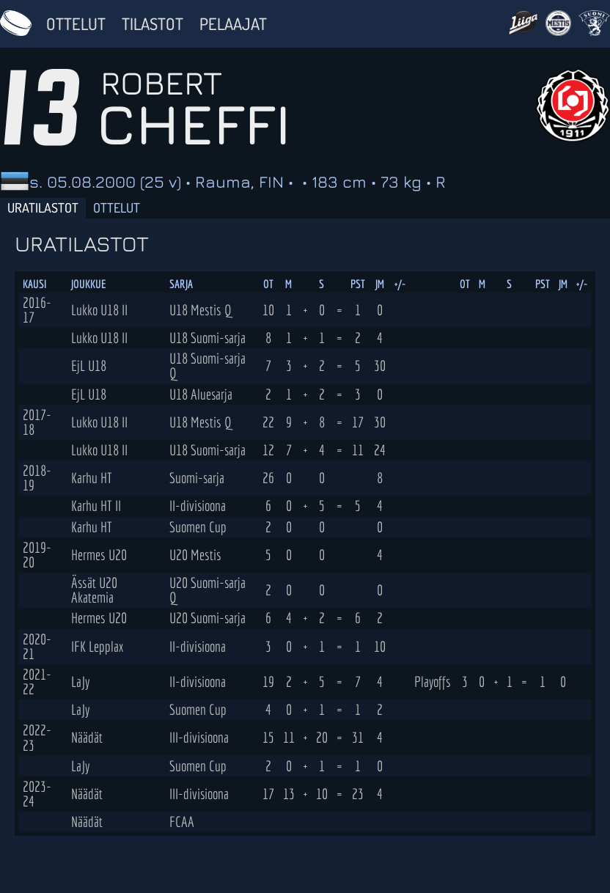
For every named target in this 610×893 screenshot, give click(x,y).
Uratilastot (42, 207)
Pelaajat (233, 23)
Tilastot (152, 23)
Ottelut (76, 23)
